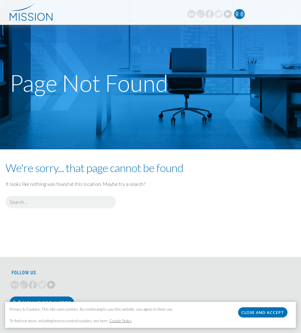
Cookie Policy (120, 320)
